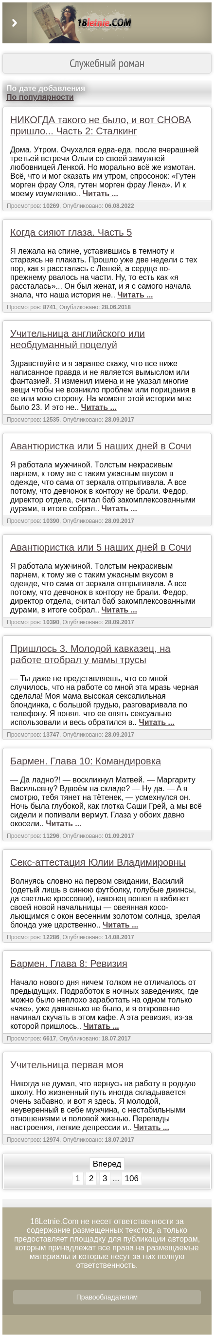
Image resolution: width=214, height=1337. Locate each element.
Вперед (107, 1164)
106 (132, 1178)
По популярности (40, 97)
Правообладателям (107, 1297)
